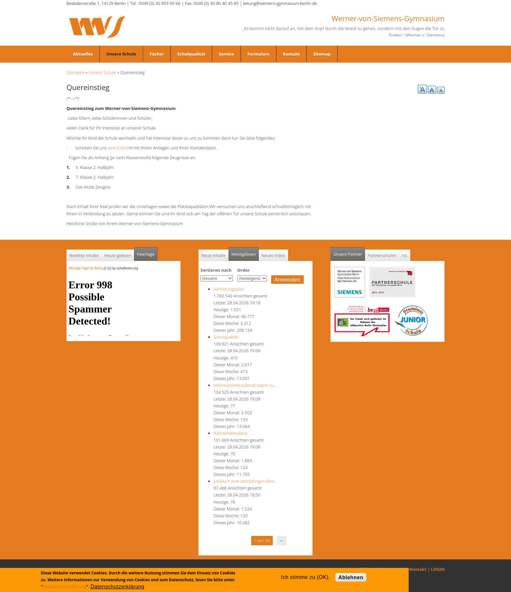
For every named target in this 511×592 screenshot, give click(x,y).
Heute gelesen (117, 255)
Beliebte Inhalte (84, 255)
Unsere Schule (121, 54)
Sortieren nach (216, 270)
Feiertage (145, 254)
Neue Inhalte (213, 255)
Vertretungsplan (228, 289)
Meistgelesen (243, 254)
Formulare (258, 54)
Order (243, 270)
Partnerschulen (382, 255)
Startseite (75, 72)
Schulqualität (191, 54)
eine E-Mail (120, 148)
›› (282, 540)
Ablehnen (350, 577)
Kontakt (291, 54)
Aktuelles (83, 54)
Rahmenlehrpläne (230, 433)
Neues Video (273, 255)
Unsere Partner (349, 252)
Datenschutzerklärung (64, 586)
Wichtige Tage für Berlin (87, 268)
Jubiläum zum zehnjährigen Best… (245, 481)
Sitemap (321, 54)
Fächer (157, 54)
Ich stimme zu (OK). (305, 577)
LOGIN (438, 569)
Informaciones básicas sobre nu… (245, 385)
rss (404, 255)
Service (226, 54)
